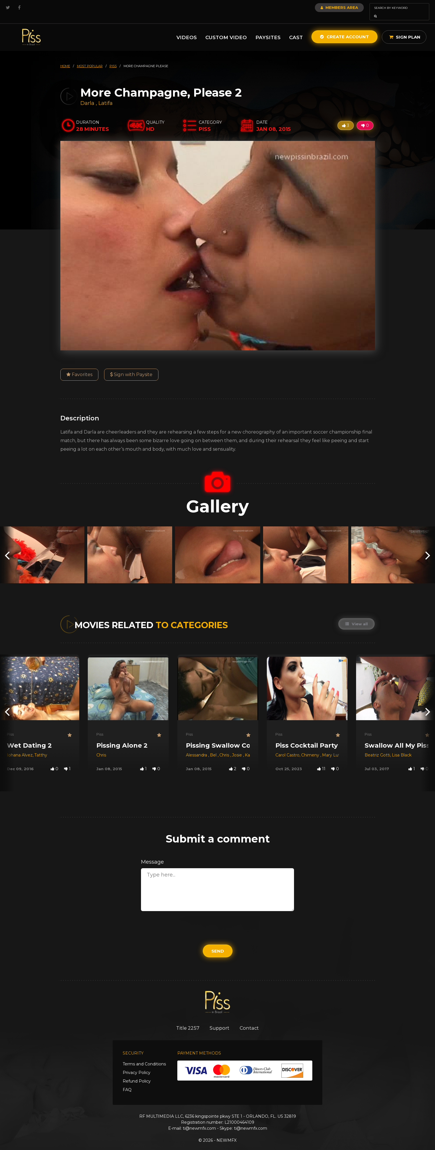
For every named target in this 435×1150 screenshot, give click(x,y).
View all (356, 616)
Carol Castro (287, 747)
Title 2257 (186, 1020)
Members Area (324, 7)
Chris (101, 747)
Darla (88, 95)
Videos (186, 29)
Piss (10, 726)
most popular (90, 58)
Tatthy (40, 747)
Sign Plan (404, 29)
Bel (214, 747)
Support (219, 1020)
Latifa (105, 95)
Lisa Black (402, 747)
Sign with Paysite (131, 366)
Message (152, 854)
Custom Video (226, 29)
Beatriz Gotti (377, 747)
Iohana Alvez (20, 747)
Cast (296, 29)
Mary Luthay (334, 747)
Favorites (79, 366)
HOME (65, 58)
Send (217, 943)
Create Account (344, 28)
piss (113, 58)
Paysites (268, 29)
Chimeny (310, 747)
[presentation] (7, 547)
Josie (237, 747)
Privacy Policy (136, 1064)
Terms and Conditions (144, 1056)
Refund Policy (137, 1073)
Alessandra (197, 747)
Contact (251, 1020)
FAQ (127, 1082)
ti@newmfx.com (199, 1120)
